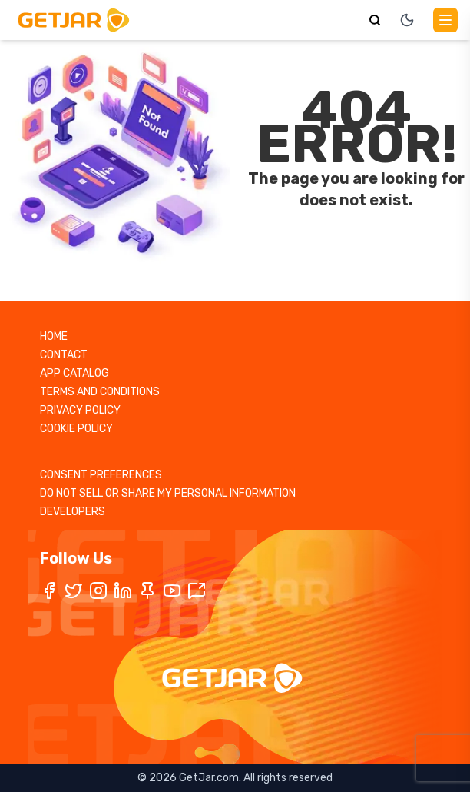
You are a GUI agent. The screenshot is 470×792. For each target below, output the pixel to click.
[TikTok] (196, 590)
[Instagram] (98, 590)
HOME (54, 336)
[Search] (375, 20)
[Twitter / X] (74, 590)
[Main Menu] (445, 20)
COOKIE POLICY (76, 428)
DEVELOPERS (72, 511)
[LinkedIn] (123, 590)
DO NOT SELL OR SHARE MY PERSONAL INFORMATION (168, 493)
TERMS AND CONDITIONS (100, 391)
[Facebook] (49, 590)
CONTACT (64, 354)
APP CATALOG (74, 373)
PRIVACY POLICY (80, 410)
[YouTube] (172, 590)
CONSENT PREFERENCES (101, 474)
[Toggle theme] (407, 20)
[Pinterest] (147, 590)
